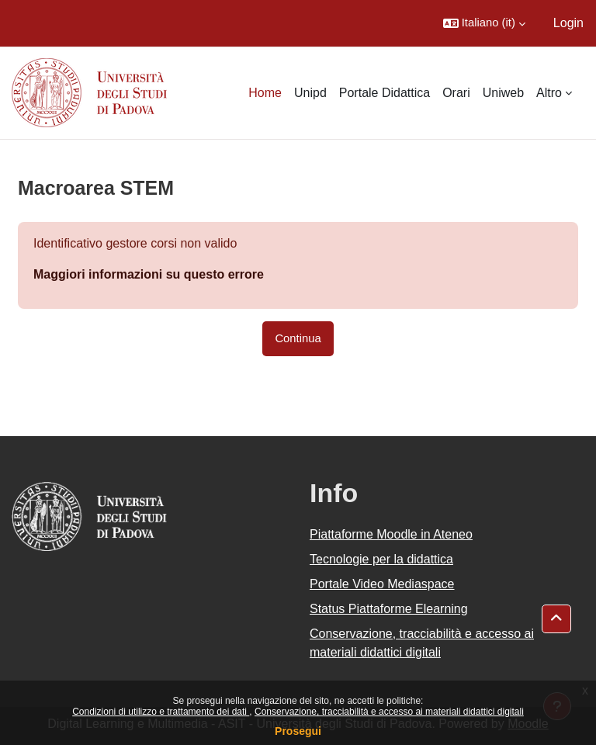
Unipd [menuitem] (310, 92)
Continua (298, 338)
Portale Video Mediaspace (382, 584)
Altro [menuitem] (549, 92)
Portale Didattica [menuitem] (384, 92)
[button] (484, 23)
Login (568, 22)
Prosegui (298, 731)
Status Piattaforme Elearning (389, 608)
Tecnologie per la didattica (381, 559)
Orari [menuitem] (456, 92)
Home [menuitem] (265, 92)
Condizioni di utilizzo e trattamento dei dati (160, 711)
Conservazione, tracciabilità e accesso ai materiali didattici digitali (389, 711)
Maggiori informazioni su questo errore (148, 274)
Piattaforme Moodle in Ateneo (391, 534)
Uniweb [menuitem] (503, 92)
